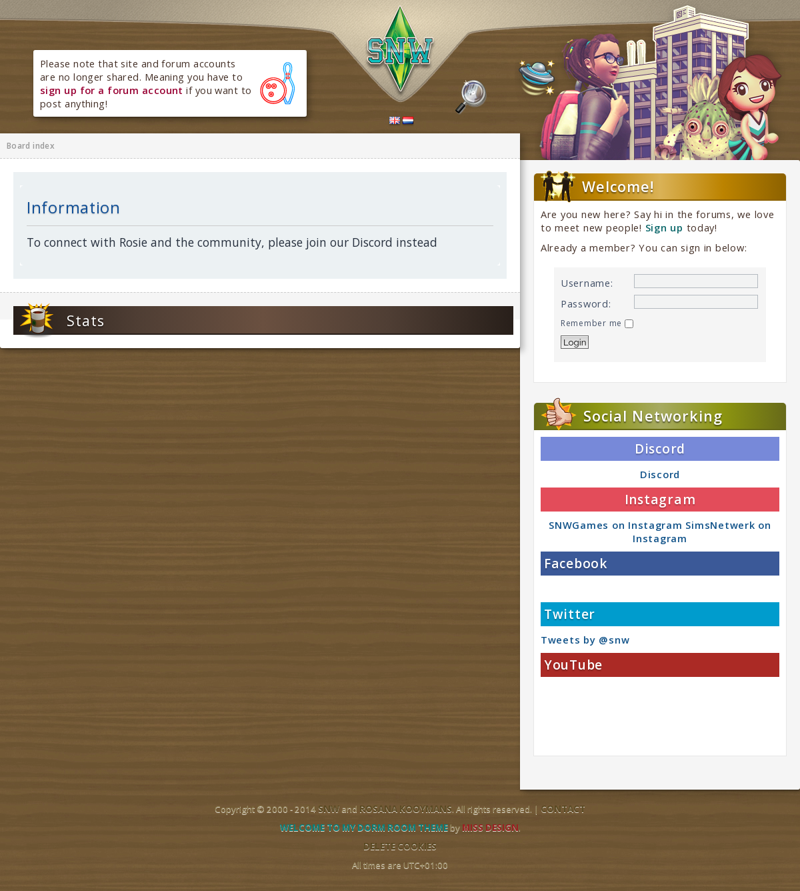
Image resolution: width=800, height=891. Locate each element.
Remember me (597, 323)
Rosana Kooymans (405, 809)
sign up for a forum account (111, 90)
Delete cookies (400, 846)
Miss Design (490, 828)
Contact (563, 809)
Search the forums (471, 97)
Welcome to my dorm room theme (364, 828)
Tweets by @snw (585, 639)
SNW (328, 809)
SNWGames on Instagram (615, 525)
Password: (586, 303)
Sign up (664, 227)
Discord (660, 474)
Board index (31, 145)
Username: (587, 282)
